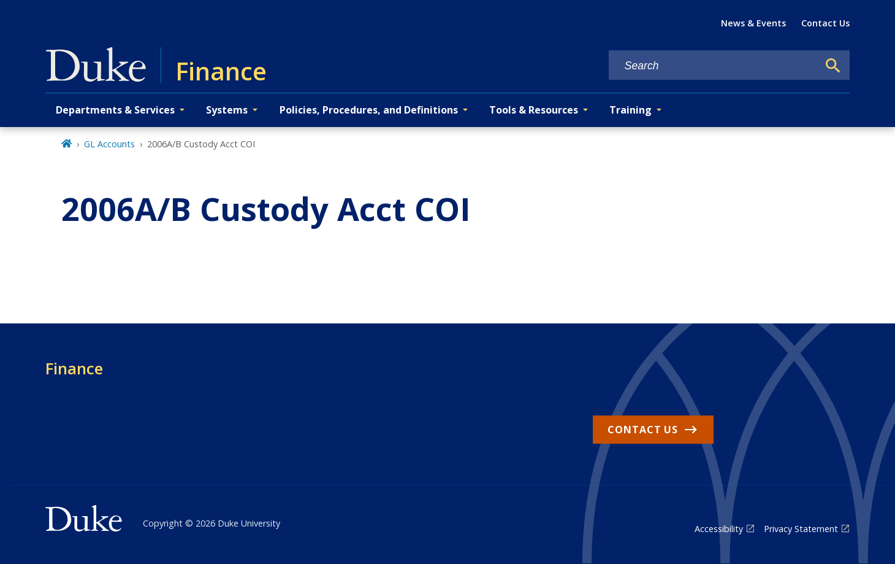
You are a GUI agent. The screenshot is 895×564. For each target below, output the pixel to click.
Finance (74, 368)
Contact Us (825, 23)
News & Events (753, 23)
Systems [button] (227, 110)
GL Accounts (109, 144)
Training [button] (630, 110)
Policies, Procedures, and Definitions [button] (369, 110)
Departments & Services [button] (115, 110)
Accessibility (719, 529)
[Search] (833, 65)
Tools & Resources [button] (533, 110)
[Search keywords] (713, 66)
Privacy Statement (801, 529)
